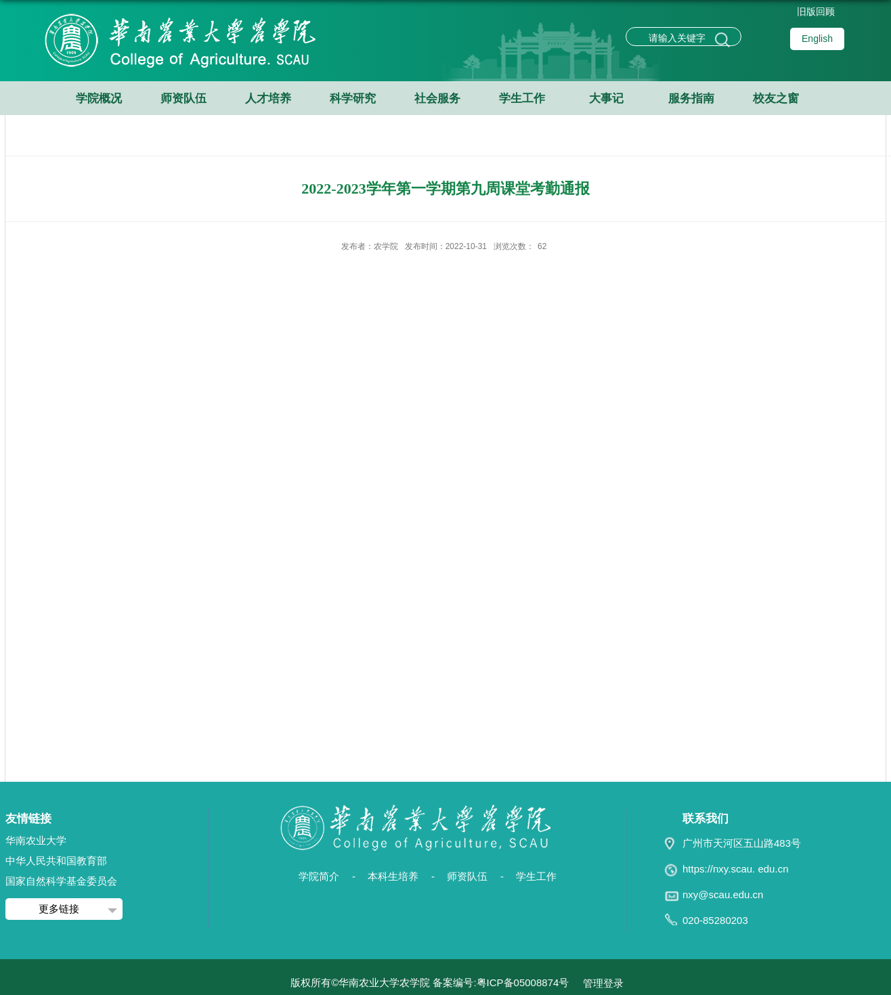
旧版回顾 (816, 11)
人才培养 (268, 98)
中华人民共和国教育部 (56, 860)
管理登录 (603, 983)
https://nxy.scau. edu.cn (735, 869)
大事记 (606, 98)
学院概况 (99, 98)
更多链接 (59, 908)
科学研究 (353, 98)
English (817, 38)
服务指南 (691, 98)
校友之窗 (776, 98)
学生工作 (522, 98)
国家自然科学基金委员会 (61, 881)
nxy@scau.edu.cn (722, 894)
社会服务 (437, 98)
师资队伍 (183, 98)
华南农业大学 (35, 840)
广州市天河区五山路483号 (741, 843)
